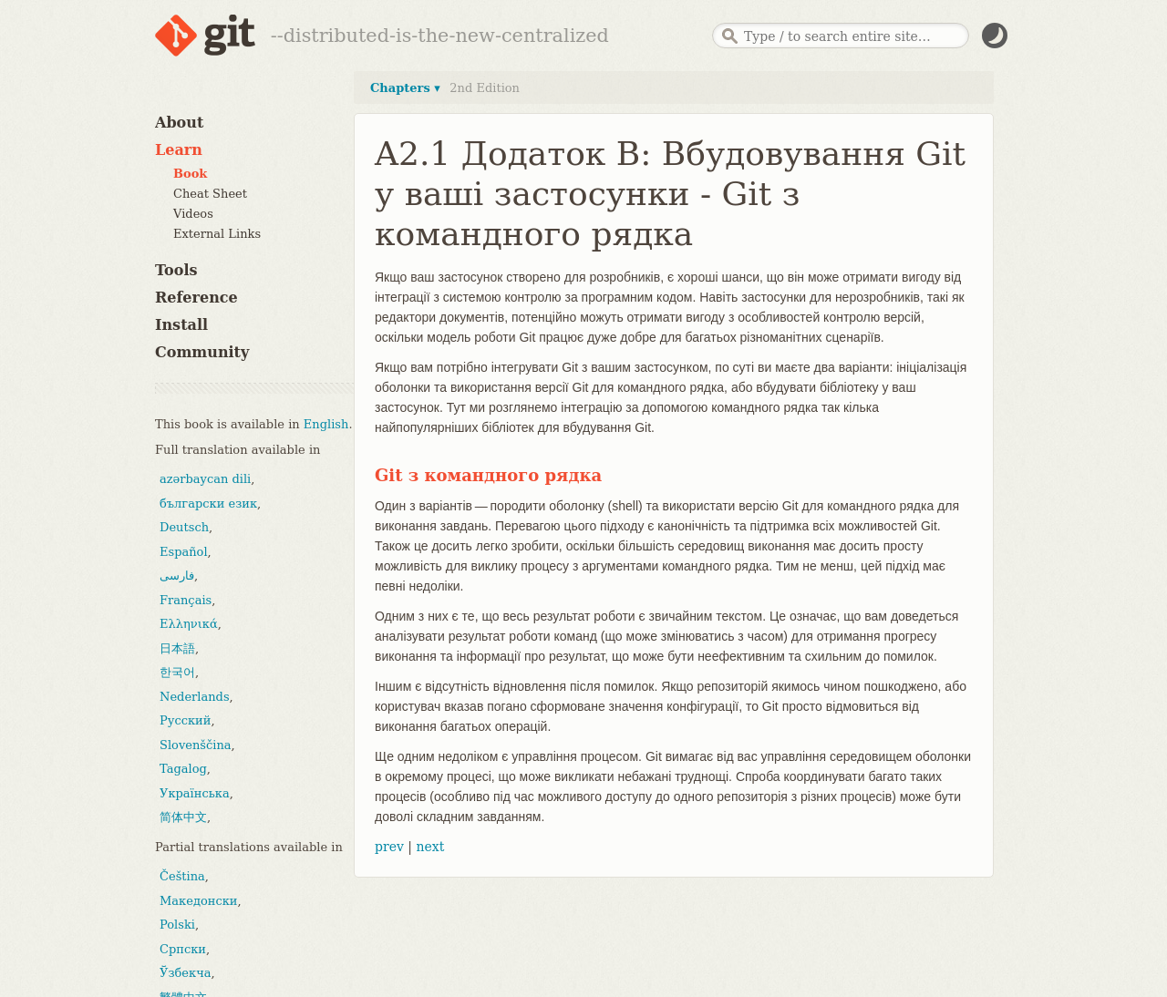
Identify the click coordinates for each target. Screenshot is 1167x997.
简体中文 (183, 817)
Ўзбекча (185, 973)
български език (208, 503)
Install (181, 325)
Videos (193, 214)
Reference (196, 297)
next (430, 846)
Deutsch (184, 527)
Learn (178, 150)
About (179, 122)
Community (202, 352)
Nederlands (195, 697)
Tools (176, 270)
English (326, 424)
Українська (195, 793)
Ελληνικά (189, 624)
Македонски (198, 901)
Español (184, 552)
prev (389, 846)
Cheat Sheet (210, 193)
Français (186, 600)
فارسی (177, 575)
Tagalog (183, 769)
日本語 (177, 648)
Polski (177, 924)
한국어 (177, 672)
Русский (185, 720)
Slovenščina (196, 745)
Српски (183, 949)
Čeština (182, 876)
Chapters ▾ (405, 88)
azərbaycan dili (205, 479)
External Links (217, 234)
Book (190, 173)
